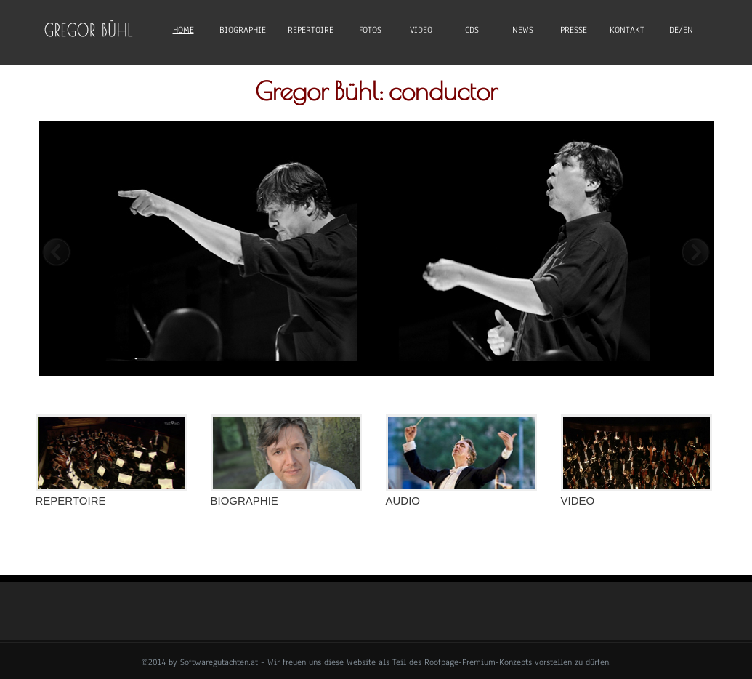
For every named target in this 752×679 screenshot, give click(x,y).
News (522, 30)
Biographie (242, 30)
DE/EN (681, 30)
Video (421, 30)
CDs (472, 30)
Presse (573, 30)
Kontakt (627, 30)
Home (183, 30)
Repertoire (310, 30)
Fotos (370, 30)
